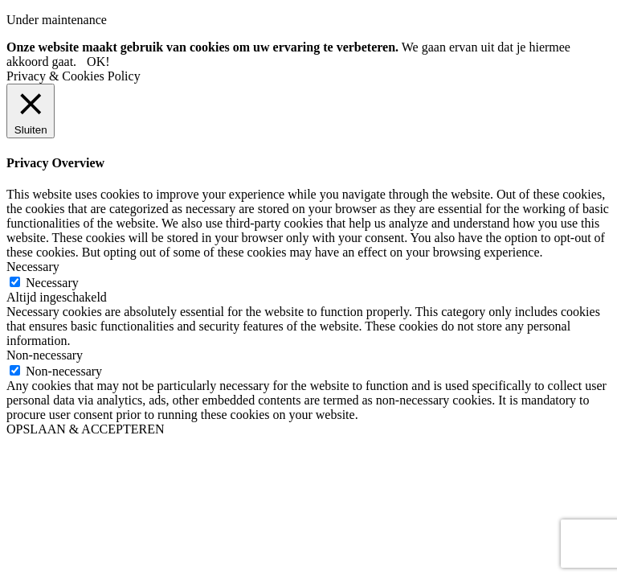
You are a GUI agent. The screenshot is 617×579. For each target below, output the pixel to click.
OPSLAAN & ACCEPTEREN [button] (85, 429)
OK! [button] (98, 61)
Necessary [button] (32, 266)
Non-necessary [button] (44, 355)
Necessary (52, 283)
